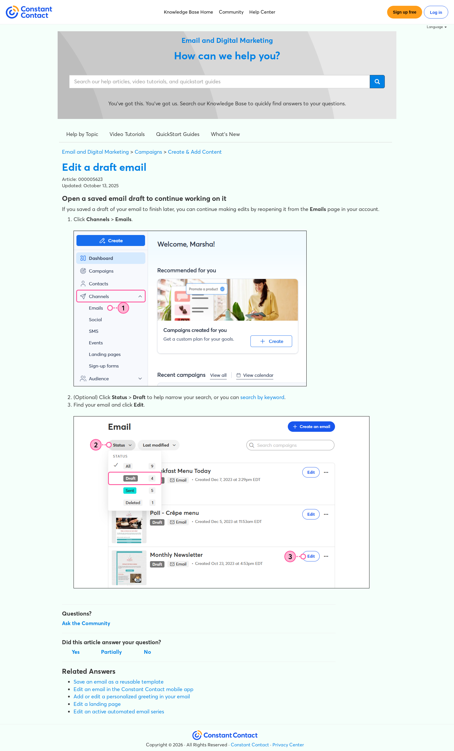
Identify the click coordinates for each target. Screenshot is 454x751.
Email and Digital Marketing (95, 151)
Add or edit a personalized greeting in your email (132, 696)
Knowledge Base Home (188, 12)
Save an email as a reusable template (119, 681)
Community (231, 12)
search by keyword (262, 397)
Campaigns (148, 151)
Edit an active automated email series (119, 711)
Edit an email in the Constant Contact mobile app (133, 689)
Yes (76, 652)
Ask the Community (86, 623)
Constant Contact (250, 745)
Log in (436, 12)
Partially (111, 652)
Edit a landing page (97, 704)
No (147, 652)
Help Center (262, 12)
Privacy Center (288, 745)
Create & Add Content (195, 151)
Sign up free (404, 12)
